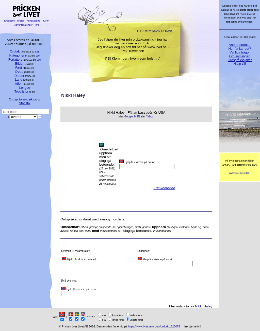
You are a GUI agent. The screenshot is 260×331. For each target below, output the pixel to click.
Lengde (24, 88)
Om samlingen (239, 56)
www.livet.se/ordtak (239, 172)
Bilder (19, 63)
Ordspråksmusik (20, 99)
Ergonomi (9, 20)
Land (18, 79)
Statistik (24, 103)
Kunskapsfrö (33, 20)
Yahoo (150, 116)
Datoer (19, 76)
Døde (19, 72)
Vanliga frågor (240, 52)
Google (128, 116)
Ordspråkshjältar (240, 60)
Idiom (19, 83)
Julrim (46, 20)
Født (18, 67)
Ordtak (20, 20)
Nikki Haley (203, 306)
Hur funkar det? (240, 48)
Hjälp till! (240, 63)
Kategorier (16, 55)
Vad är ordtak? (239, 45)
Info (37, 24)
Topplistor (21, 91)
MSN (137, 116)
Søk (37, 51)
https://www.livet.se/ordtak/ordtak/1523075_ (155, 326)
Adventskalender (23, 24)
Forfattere (15, 59)
